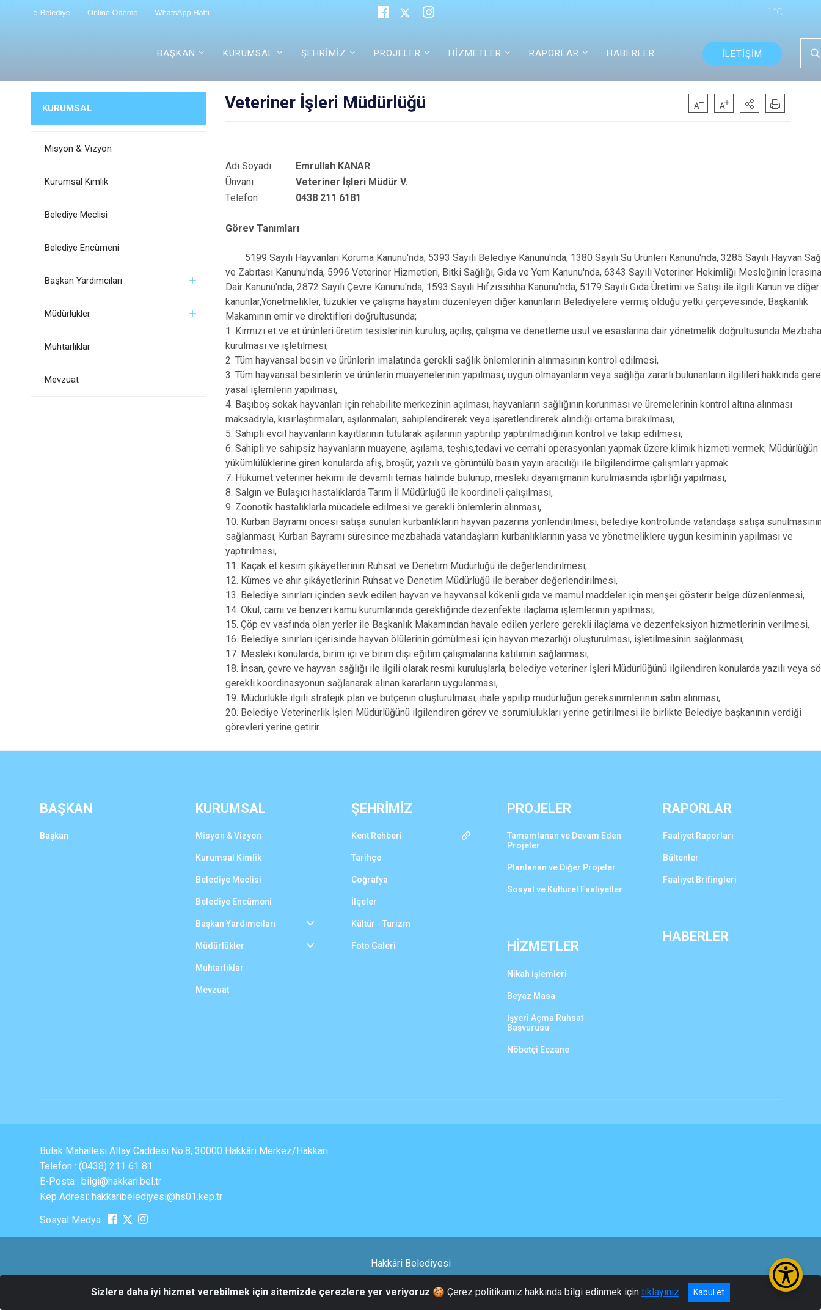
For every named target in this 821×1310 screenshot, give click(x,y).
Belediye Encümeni (82, 247)
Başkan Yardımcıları (83, 280)
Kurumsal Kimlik (76, 181)
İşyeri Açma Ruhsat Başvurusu (545, 1022)
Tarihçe (366, 858)
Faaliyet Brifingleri (700, 880)
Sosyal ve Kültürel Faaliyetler (564, 889)
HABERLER (631, 53)
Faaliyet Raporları (698, 836)
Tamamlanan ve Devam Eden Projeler (564, 840)
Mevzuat (62, 379)
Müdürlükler (67, 313)
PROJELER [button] (397, 53)
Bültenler (681, 858)
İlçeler (364, 902)
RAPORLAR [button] (554, 53)
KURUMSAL (67, 108)
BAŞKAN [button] (176, 53)
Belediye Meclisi (76, 214)
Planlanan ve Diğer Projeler (561, 867)
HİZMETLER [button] (475, 53)
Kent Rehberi (376, 836)
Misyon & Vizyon (78, 148)
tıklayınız (660, 1292)
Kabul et (708, 1292)
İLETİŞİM (742, 53)
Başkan (54, 836)
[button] (749, 103)
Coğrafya (369, 880)
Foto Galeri (373, 946)
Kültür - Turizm (380, 924)
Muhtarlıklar (67, 346)
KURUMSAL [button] (248, 53)
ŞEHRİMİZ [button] (323, 53)
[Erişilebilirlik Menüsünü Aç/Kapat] (786, 1275)
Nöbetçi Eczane (538, 1049)
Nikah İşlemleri (537, 974)
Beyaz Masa (531, 996)
